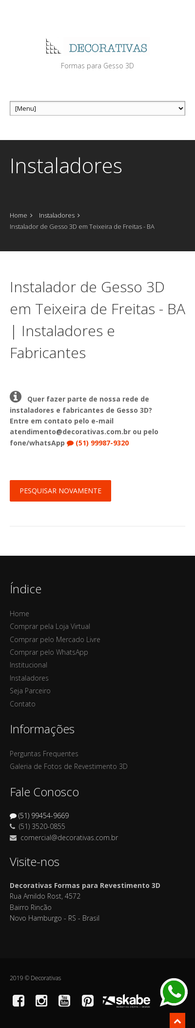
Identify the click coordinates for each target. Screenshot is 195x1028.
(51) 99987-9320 (98, 442)
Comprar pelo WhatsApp (49, 652)
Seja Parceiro (30, 690)
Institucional (28, 664)
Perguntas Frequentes (44, 753)
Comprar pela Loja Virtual (50, 626)
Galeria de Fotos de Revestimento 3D (69, 766)
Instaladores (57, 215)
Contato (23, 703)
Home (18, 215)
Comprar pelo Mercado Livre (55, 639)
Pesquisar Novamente (60, 490)
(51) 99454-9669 (39, 815)
